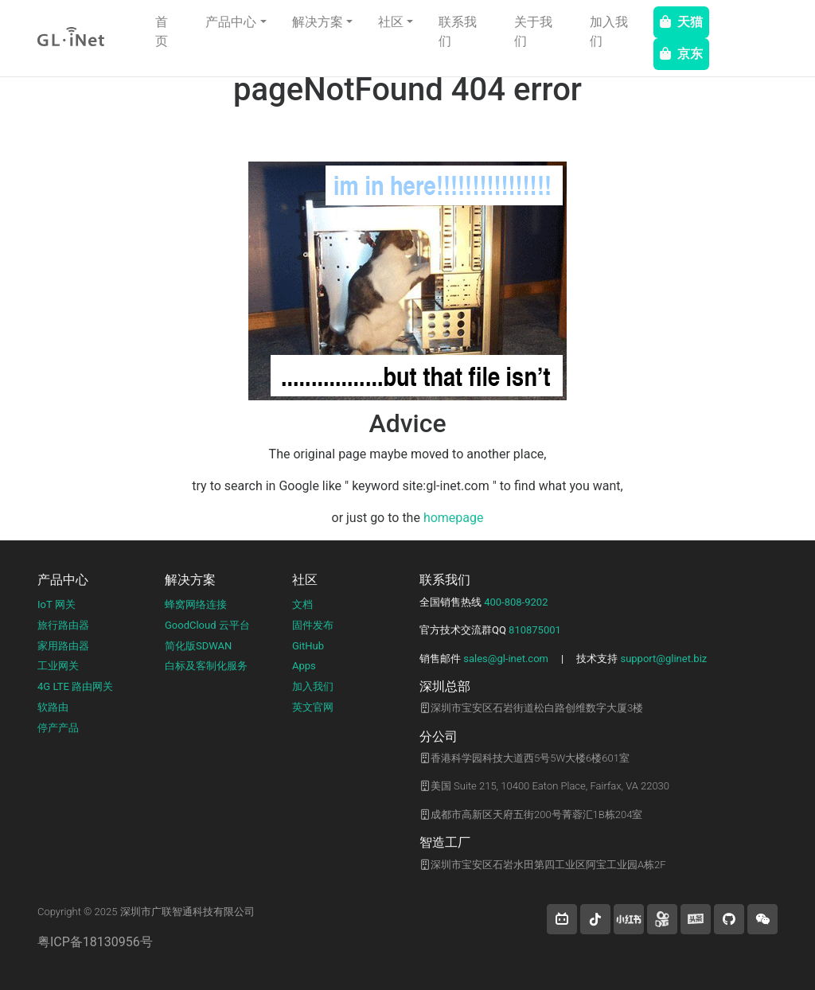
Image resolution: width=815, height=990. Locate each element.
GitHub (308, 646)
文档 (302, 604)
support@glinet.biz (663, 659)
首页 (161, 31)
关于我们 (533, 31)
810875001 (535, 630)
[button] (562, 919)
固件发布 (312, 625)
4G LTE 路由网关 (75, 686)
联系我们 (458, 31)
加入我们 (609, 31)
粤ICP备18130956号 (95, 941)
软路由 (52, 707)
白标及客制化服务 (206, 666)
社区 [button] (391, 21)
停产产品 (58, 728)
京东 (681, 53)
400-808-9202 (516, 602)
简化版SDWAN (198, 646)
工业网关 (58, 666)
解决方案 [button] (317, 21)
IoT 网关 (56, 604)
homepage (453, 517)
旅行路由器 (63, 625)
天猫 (681, 21)
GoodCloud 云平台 (207, 625)
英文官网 (312, 707)
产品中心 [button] (230, 21)
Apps (304, 666)
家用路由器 (63, 646)
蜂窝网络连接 (196, 604)
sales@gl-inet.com (505, 659)
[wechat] (762, 919)
